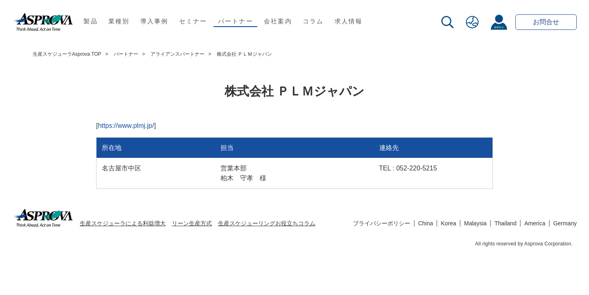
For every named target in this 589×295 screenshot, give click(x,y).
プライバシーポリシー (381, 223)
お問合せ (546, 21)
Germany (565, 223)
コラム (313, 21)
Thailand (506, 223)
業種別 (119, 21)
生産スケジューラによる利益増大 (123, 223)
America (534, 223)
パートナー (235, 21)
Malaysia (475, 223)
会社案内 (278, 21)
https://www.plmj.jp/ (126, 125)
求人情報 (349, 21)
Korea (448, 223)
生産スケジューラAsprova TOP (67, 54)
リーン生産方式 (192, 223)
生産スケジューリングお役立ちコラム (266, 223)
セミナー (193, 21)
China (425, 223)
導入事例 (154, 21)
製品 (90, 21)
